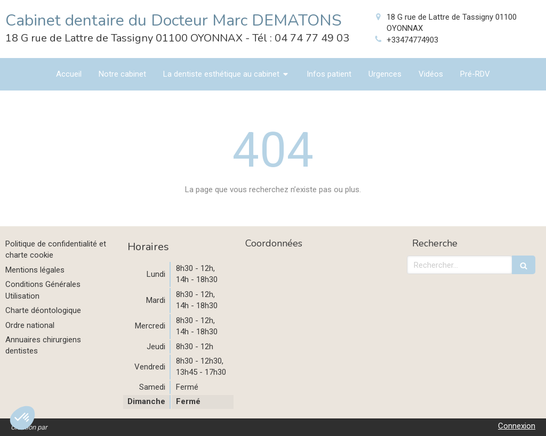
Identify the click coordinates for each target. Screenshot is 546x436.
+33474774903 (412, 40)
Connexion (516, 426)
